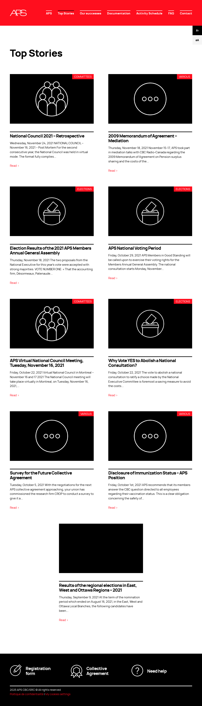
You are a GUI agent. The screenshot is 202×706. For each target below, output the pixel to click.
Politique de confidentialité (26, 694)
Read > (14, 165)
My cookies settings (57, 694)
